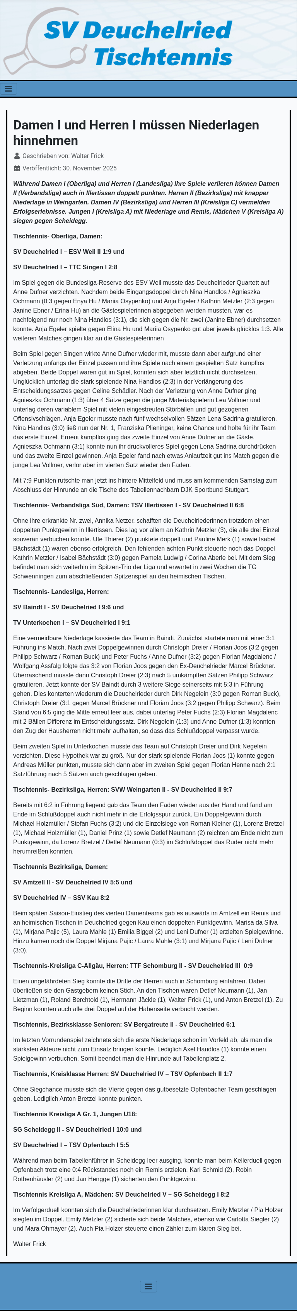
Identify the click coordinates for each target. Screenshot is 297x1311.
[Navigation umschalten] (8, 89)
